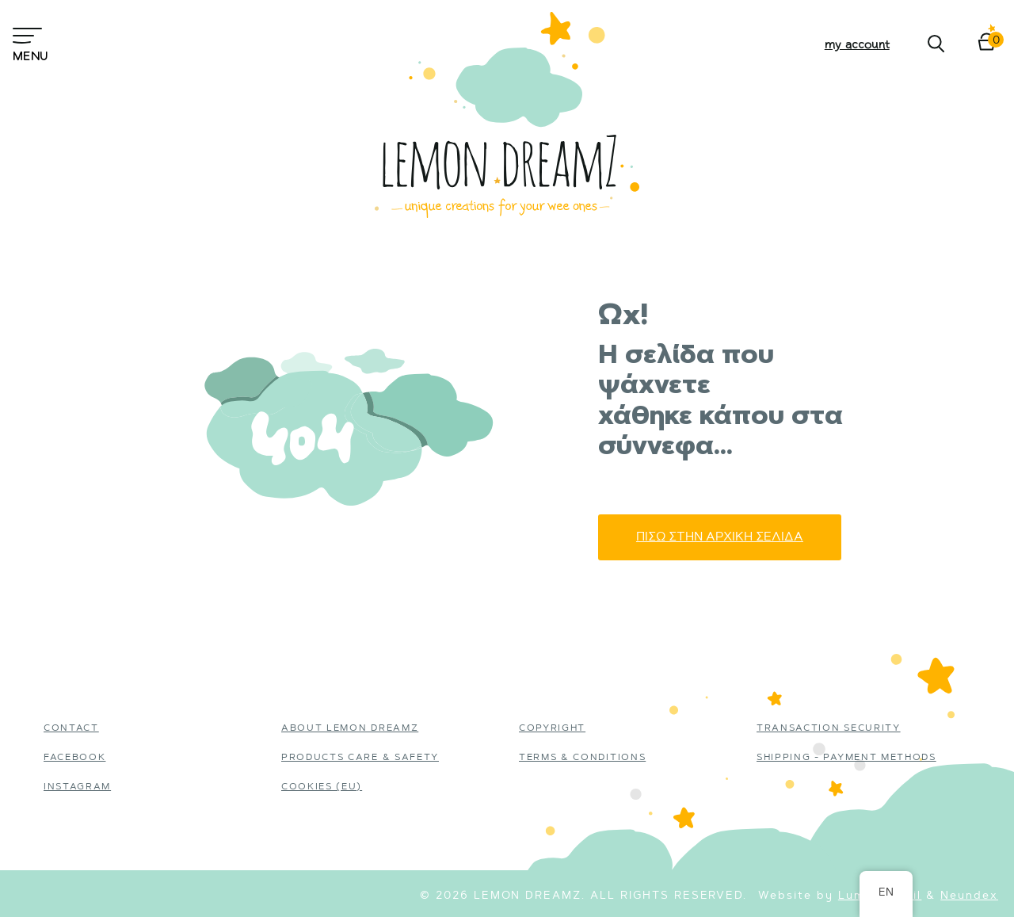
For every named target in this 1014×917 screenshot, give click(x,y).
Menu (30, 43)
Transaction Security (829, 728)
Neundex (969, 896)
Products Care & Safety (360, 757)
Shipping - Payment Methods (846, 757)
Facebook (74, 757)
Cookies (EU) (321, 787)
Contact (71, 728)
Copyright (552, 728)
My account (857, 43)
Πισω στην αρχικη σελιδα (719, 537)
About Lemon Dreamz (349, 728)
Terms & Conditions (582, 757)
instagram (77, 787)
